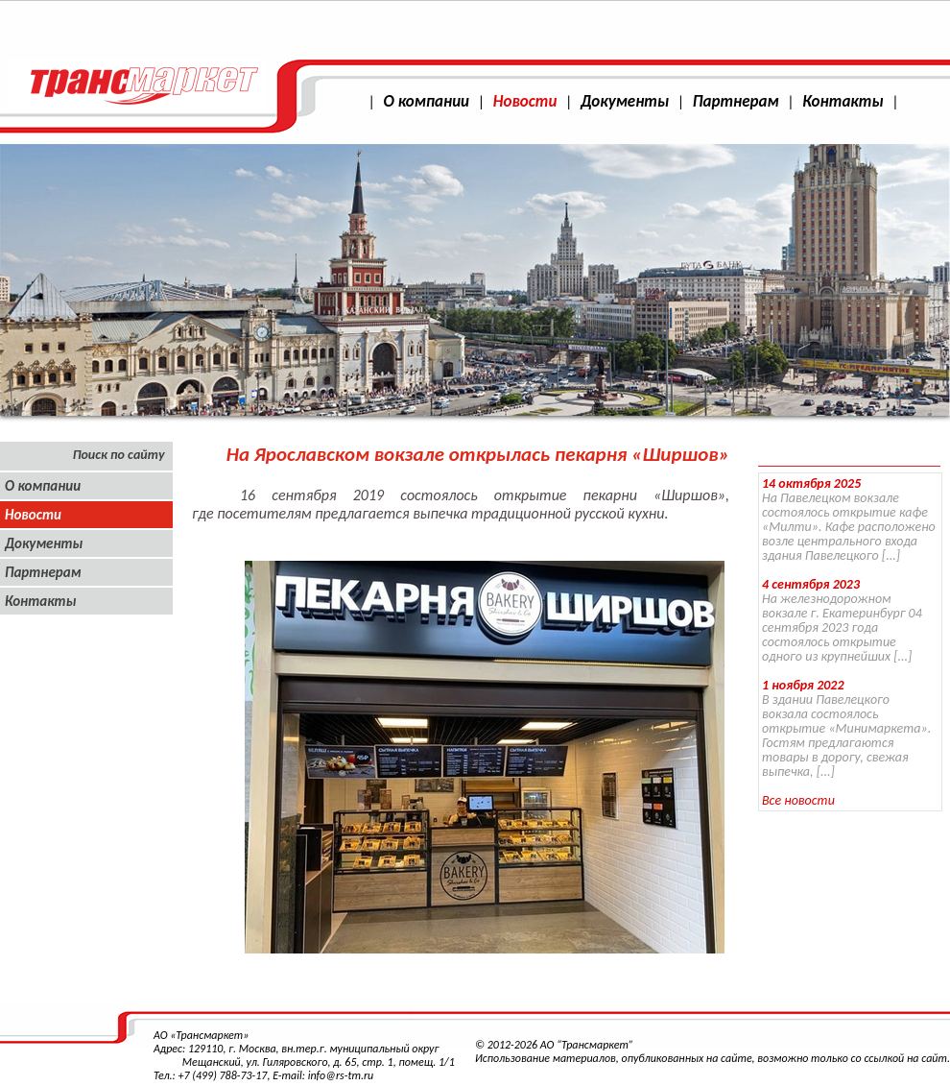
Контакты (842, 101)
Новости (525, 101)
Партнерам (736, 101)
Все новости (798, 800)
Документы (625, 101)
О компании (426, 101)
